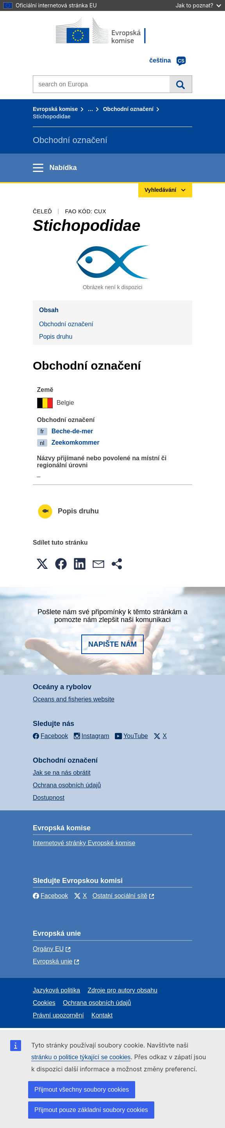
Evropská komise (55, 109)
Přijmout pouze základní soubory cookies (91, 1110)
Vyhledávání (181, 84)
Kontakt (101, 1015)
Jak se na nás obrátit (62, 772)
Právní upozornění (58, 1015)
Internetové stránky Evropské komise (84, 843)
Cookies (44, 1002)
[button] (42, 564)
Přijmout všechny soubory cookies (81, 1089)
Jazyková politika (56, 990)
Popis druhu (55, 336)
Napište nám (112, 644)
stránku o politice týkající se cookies (80, 1057)
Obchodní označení (128, 109)
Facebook (50, 895)
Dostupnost (48, 797)
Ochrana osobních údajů (67, 785)
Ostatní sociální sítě (120, 895)
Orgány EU (48, 949)
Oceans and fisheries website (73, 699)
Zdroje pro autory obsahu (122, 990)
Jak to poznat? (198, 5)
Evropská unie (52, 961)
